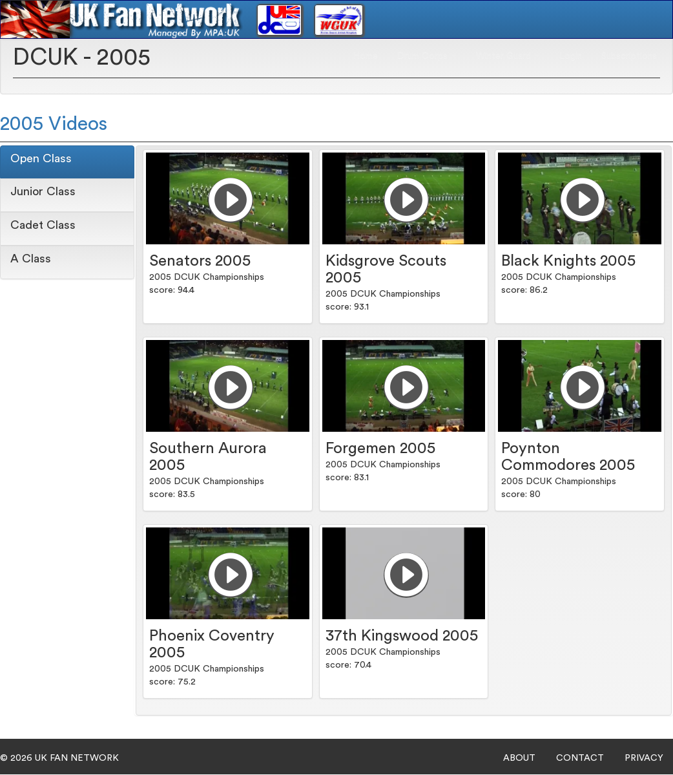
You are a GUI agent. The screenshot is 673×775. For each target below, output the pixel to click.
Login (570, 55)
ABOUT (519, 758)
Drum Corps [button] (427, 55)
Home (365, 55)
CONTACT (580, 758)
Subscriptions (629, 55)
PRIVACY (644, 758)
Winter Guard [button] (508, 55)
